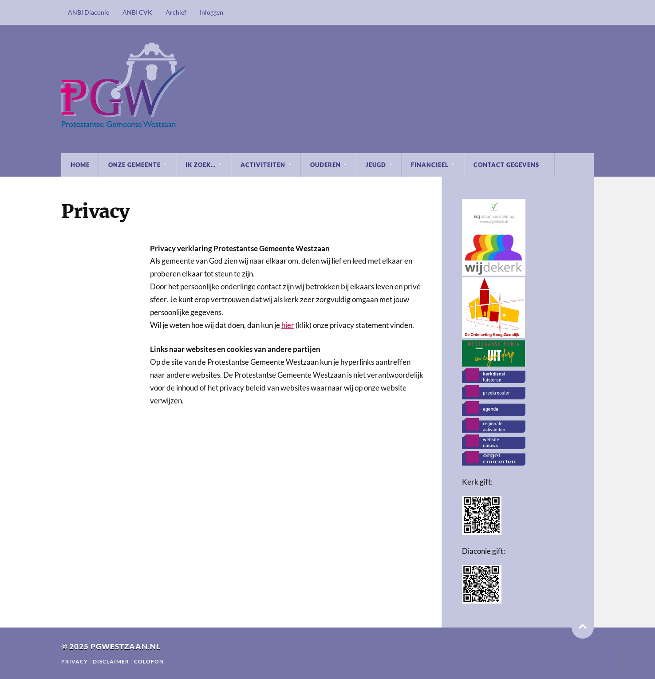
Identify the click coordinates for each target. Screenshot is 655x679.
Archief (176, 12)
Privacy (74, 661)
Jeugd (376, 164)
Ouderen (325, 164)
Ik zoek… (200, 164)
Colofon (149, 661)
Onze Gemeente (134, 164)
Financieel (430, 164)
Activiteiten (263, 164)
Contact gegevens (506, 164)
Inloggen (211, 12)
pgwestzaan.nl (126, 646)
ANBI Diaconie (88, 12)
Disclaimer (111, 661)
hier (287, 325)
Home (80, 164)
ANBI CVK (137, 12)
